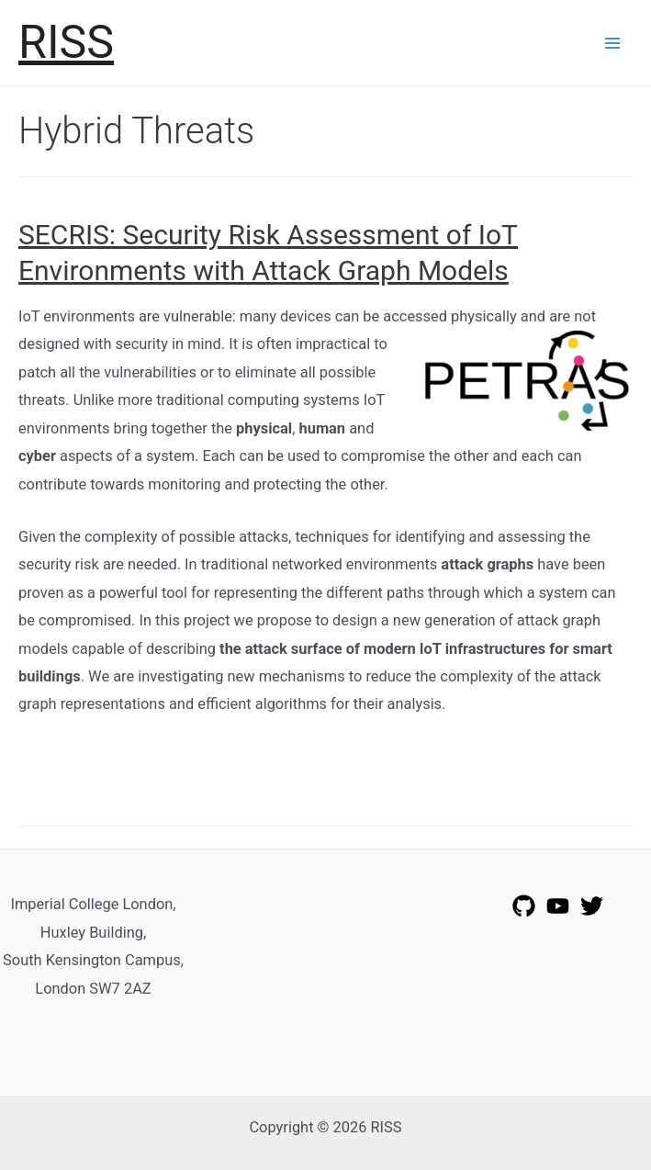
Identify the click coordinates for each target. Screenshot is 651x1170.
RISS (66, 42)
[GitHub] (523, 905)
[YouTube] (557, 905)
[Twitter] (591, 905)
